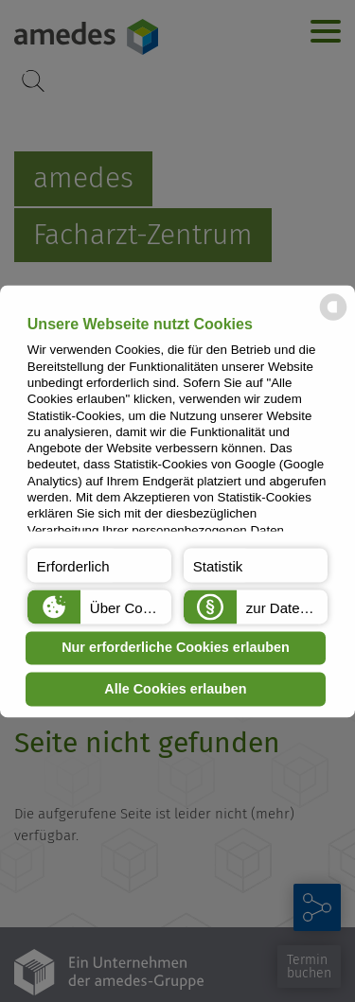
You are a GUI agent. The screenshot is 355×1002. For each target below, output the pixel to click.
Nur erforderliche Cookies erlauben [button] (176, 648)
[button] (99, 565)
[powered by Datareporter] (333, 318)
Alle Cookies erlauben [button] (175, 688)
